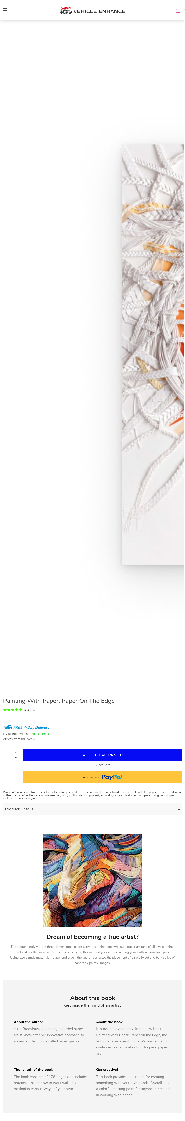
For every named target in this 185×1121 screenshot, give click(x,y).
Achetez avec (102, 777)
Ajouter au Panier (102, 755)
